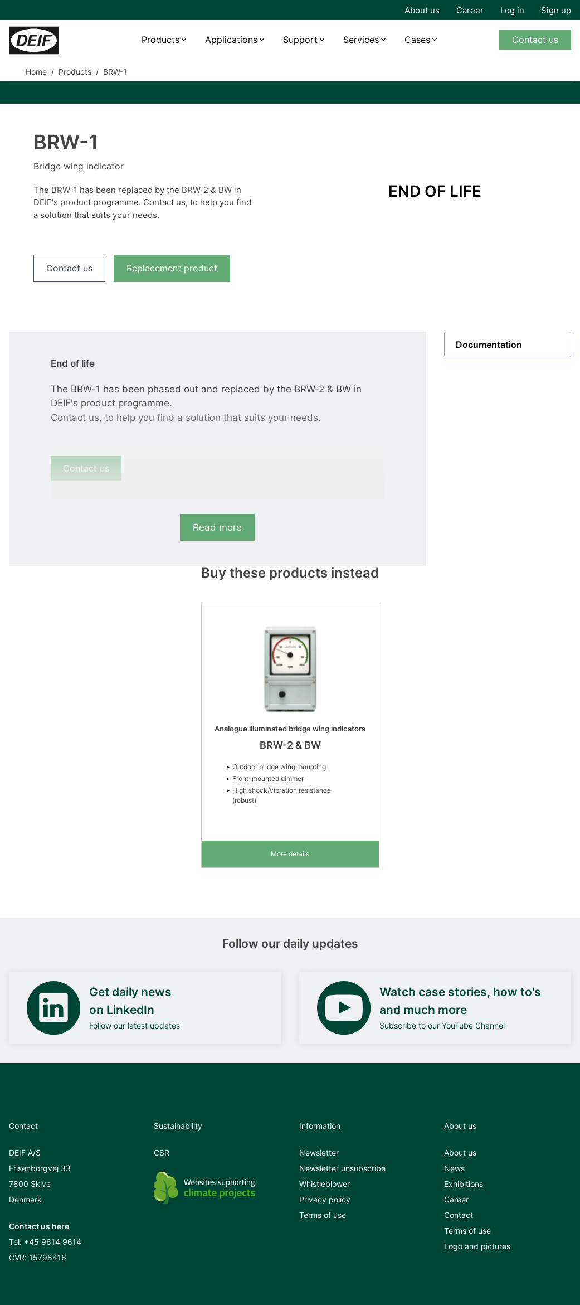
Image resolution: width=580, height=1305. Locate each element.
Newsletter (319, 1152)
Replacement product (171, 268)
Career (470, 10)
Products (160, 39)
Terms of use (322, 1215)
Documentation (489, 344)
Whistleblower (324, 1183)
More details (290, 854)
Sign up (556, 10)
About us (422, 10)
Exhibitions (463, 1183)
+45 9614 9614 (52, 1241)
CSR (161, 1152)
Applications (231, 39)
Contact (458, 1215)
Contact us (535, 39)
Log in (512, 10)
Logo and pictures (477, 1246)
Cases (417, 39)
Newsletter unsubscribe (342, 1168)
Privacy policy (324, 1199)
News (454, 1168)
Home (36, 71)
